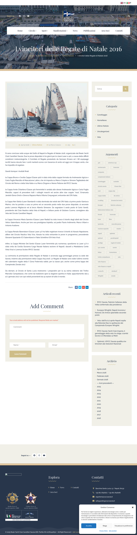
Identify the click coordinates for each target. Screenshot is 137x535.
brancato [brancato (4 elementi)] (116, 167)
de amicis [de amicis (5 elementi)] (117, 196)
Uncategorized (103, 131)
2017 (99, 415)
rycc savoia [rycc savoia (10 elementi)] (101, 247)
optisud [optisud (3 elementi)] (100, 238)
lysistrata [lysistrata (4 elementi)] (101, 224)
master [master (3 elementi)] (119, 229)
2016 (99, 418)
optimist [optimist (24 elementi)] (112, 233)
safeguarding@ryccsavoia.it (104, 501)
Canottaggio (102, 115)
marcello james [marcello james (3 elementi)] (116, 224)
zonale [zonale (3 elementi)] (113, 276)
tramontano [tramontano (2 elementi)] (113, 252)
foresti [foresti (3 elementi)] (100, 214)
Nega (105, 526)
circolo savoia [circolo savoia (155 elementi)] (102, 186)
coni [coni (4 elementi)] (99, 191)
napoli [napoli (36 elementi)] (100, 233)
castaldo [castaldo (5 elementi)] (116, 181)
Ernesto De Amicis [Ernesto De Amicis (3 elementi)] (116, 200)
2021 (99, 401)
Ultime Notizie (37, 145)
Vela (99, 137)
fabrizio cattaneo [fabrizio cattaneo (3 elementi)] (116, 205)
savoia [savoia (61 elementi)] (115, 247)
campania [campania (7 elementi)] (101, 172)
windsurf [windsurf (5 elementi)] (114, 271)
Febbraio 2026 (102, 376)
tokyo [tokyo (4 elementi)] (99, 252)
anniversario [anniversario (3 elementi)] (101, 167)
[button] (133, 507)
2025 (99, 387)
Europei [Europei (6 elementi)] (100, 205)
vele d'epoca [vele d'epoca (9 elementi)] (102, 262)
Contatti (75, 487)
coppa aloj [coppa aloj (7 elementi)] (111, 191)
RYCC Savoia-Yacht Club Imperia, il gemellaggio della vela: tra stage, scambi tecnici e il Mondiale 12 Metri (111, 333)
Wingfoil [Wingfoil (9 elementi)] (100, 276)
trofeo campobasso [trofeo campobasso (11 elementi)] (104, 257)
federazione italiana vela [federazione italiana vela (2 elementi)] (105, 210)
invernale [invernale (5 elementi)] (113, 214)
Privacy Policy (104, 531)
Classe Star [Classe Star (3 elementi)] (117, 186)
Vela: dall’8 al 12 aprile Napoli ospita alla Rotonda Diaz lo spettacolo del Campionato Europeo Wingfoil (110, 323)
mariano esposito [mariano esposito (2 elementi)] (103, 229)
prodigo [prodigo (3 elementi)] (100, 243)
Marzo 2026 (101, 373)
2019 (99, 408)
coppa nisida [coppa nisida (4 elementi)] (102, 196)
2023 (99, 394)
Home (52, 487)
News (62, 487)
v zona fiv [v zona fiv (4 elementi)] (101, 271)
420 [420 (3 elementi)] (99, 163)
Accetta (89, 526)
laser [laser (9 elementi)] (99, 219)
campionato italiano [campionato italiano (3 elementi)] (104, 177)
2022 (99, 397)
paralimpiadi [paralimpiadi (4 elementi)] (114, 238)
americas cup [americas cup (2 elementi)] (112, 163)
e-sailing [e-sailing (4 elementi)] (100, 200)
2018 (99, 411)
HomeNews (102, 120)
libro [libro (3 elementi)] (110, 219)
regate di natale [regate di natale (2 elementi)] (116, 243)
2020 (99, 404)
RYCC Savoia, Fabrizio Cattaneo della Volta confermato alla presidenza (111, 303)
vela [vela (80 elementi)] (119, 257)
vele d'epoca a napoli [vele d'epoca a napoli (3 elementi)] (104, 266)
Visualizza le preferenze (124, 526)
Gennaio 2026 (102, 380)
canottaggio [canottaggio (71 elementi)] (101, 181)
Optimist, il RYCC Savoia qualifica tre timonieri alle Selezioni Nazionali (110, 342)
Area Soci (53, 492)
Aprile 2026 (101, 369)
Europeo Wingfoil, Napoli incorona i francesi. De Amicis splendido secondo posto (110, 312)
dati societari (113, 531)
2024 (99, 390)
